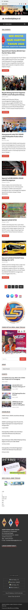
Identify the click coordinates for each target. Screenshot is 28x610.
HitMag (17, 608)
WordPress (10, 608)
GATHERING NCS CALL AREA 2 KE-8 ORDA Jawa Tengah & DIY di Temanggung (13, 378)
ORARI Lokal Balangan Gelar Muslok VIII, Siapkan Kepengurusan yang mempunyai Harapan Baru (12, 423)
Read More (5, 70)
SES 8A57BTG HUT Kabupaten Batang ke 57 (18, 385)
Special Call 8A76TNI (9, 220)
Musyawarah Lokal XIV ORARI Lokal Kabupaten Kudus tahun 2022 (13, 136)
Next (21, 286)
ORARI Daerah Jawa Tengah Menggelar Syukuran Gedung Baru (18, 403)
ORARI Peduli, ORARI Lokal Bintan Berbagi (13, 415)
